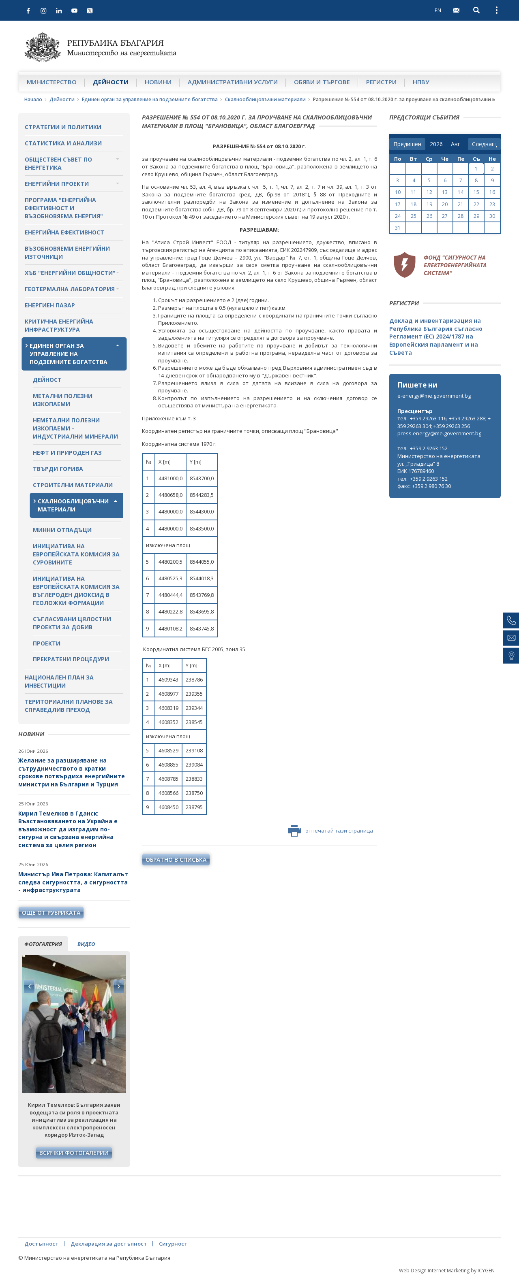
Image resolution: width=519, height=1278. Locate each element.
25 (413, 216)
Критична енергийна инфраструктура (59, 325)
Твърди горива (58, 469)
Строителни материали (73, 485)
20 (445, 204)
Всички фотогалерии (74, 1153)
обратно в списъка (176, 859)
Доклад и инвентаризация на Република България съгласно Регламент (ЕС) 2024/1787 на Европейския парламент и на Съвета (436, 336)
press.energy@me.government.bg (439, 433)
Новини (158, 82)
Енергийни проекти (57, 183)
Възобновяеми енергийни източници (67, 252)
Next (118, 986)
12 (429, 192)
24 (398, 216)
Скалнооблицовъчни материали (265, 99)
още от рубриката (51, 912)
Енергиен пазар (50, 305)
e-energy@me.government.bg (434, 395)
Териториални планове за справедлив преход (69, 706)
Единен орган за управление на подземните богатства (150, 99)
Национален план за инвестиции (59, 681)
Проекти (46, 643)
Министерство (52, 82)
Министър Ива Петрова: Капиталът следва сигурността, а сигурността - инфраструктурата (73, 882)
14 (460, 192)
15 (476, 192)
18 (413, 204)
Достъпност (41, 1243)
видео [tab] (86, 944)
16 (492, 192)
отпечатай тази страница (330, 830)
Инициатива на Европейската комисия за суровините (76, 554)
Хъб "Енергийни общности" (70, 273)
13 (445, 192)
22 (476, 204)
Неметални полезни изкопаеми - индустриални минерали (75, 428)
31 (398, 227)
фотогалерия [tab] (43, 944)
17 (398, 204)
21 (460, 204)
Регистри (381, 82)
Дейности (111, 82)
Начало (33, 99)
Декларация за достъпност (109, 1243)
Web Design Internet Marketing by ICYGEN (447, 1270)
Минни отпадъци (62, 530)
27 (445, 216)
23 (492, 204)
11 (413, 192)
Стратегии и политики (63, 127)
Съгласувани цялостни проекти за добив (72, 623)
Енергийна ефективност (64, 232)
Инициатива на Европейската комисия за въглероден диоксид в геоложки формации (76, 591)
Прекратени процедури (71, 659)
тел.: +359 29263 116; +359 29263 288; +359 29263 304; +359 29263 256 (444, 422)
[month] (457, 144)
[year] (436, 144)
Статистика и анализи (63, 143)
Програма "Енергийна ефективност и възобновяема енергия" (64, 208)
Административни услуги (233, 82)
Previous (29, 986)
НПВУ (421, 82)
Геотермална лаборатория (70, 289)
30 (492, 216)
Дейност (47, 379)
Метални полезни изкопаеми (62, 400)
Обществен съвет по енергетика (58, 163)
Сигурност (173, 1243)
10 (398, 192)
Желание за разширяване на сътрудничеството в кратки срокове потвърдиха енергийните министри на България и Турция (71, 772)
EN (438, 10)
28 (460, 216)
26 (429, 216)
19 (429, 204)
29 (476, 216)
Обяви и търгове (322, 82)
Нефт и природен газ (67, 452)
